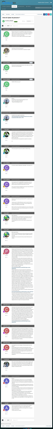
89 (6, 173)
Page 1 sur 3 (15, 25)
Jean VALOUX (6, 359)
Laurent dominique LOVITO (6, 96)
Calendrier (29, 6)
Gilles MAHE (6, 129)
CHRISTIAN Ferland (6, 304)
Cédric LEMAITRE (7, 179)
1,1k (6, 140)
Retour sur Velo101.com (7, 6)
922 (6, 315)
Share (23, 21)
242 (6, 386)
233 (6, 257)
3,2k (6, 223)
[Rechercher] (40, 8)
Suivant (8, 25)
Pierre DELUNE (6, 246)
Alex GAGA (6, 376)
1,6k (7, 56)
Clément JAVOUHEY (10, 20)
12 (6, 73)
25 (6, 370)
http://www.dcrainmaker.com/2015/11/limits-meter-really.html (22, 291)
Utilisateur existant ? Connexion (43, 2)
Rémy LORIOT (6, 213)
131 (6, 106)
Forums (15, 6)
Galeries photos (21, 6)
